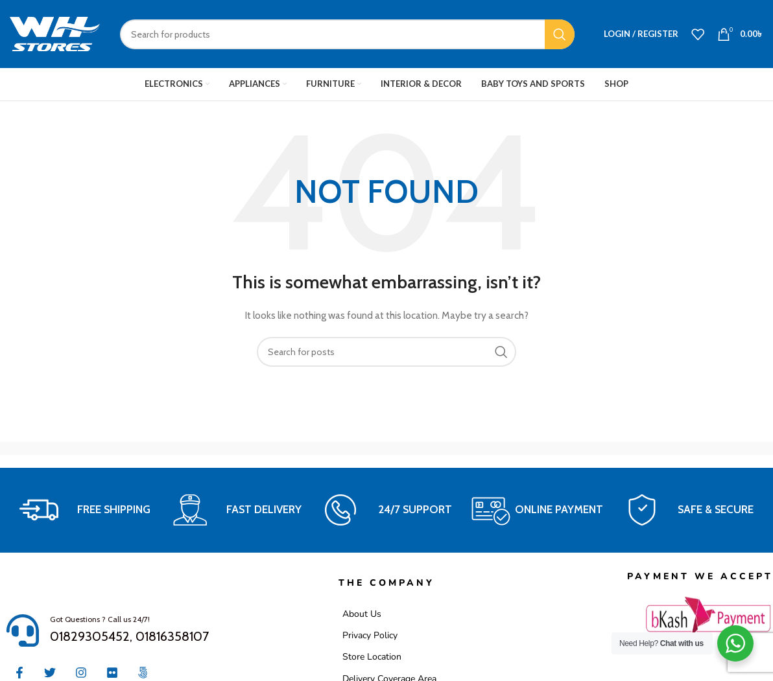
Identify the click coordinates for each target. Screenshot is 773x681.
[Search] (347, 34)
